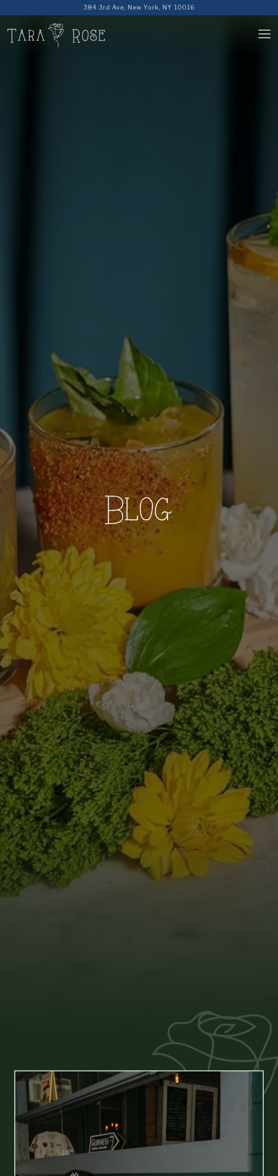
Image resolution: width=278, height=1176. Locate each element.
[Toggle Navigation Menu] (264, 34)
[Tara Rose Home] (56, 34)
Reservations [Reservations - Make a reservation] (139, 1163)
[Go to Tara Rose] (139, 7)
